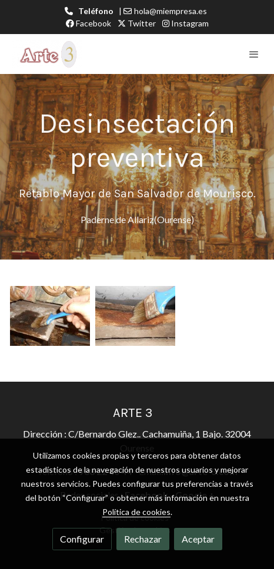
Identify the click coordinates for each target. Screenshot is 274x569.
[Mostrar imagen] (50, 316)
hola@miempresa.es (170, 11)
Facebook (88, 23)
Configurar (82, 538)
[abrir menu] (254, 54)
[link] (47, 54)
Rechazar (143, 538)
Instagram (185, 23)
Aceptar (198, 538)
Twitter (137, 23)
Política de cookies (136, 512)
